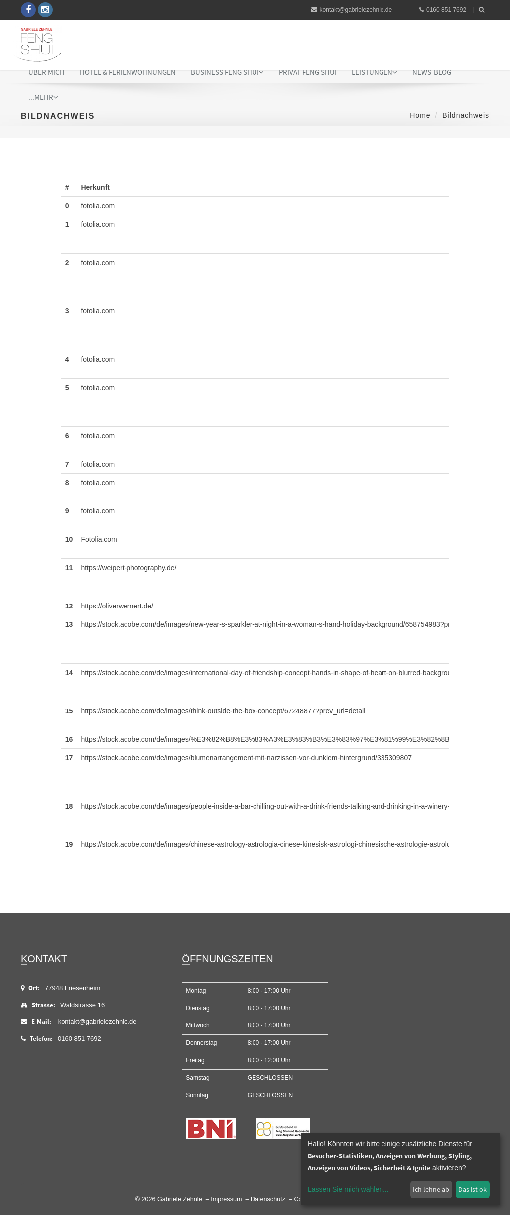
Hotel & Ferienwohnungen (128, 72)
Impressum (226, 1199)
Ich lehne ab (431, 1189)
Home (420, 115)
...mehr (43, 96)
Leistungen (374, 72)
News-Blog (431, 72)
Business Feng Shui (227, 72)
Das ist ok (472, 1189)
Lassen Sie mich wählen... (348, 1189)
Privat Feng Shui (308, 72)
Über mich (46, 72)
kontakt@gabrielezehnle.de (351, 9)
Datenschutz (268, 1199)
